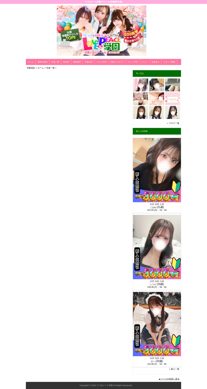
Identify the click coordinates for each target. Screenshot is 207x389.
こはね (153, 207)
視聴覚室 (77, 62)
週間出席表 (42, 62)
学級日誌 (89, 62)
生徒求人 (155, 62)
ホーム (31, 62)
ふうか (153, 284)
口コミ (145, 62)
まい (153, 361)
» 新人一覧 (174, 369)
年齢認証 (31, 68)
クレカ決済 (101, 62)
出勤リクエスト (117, 62)
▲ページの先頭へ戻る (169, 379)
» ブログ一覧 (173, 123)
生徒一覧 (55, 62)
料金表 (66, 62)
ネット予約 (133, 62)
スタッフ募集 (169, 62)
